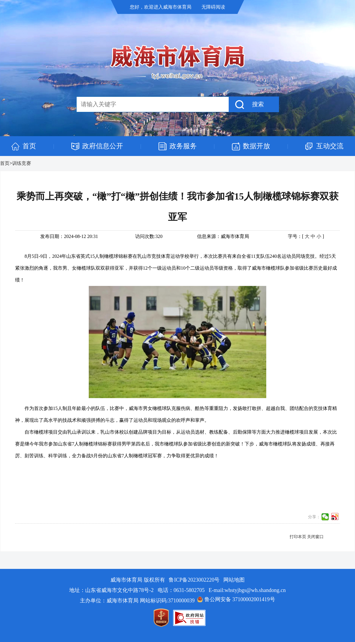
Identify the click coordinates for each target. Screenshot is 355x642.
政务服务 (183, 146)
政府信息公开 (102, 146)
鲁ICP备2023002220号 (194, 580)
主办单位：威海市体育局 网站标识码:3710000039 (137, 601)
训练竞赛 (21, 163)
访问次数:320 (148, 236)
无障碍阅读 (213, 6)
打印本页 (298, 537)
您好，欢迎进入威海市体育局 (161, 6)
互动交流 (329, 146)
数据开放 (256, 146)
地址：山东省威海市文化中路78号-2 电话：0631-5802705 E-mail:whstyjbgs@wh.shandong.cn (177, 590)
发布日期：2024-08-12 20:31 (69, 236)
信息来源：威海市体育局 (223, 236)
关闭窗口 (315, 537)
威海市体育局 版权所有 (138, 580)
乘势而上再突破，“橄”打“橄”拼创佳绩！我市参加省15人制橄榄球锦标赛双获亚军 (177, 206)
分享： (314, 517)
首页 (29, 146)
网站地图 (234, 580)
